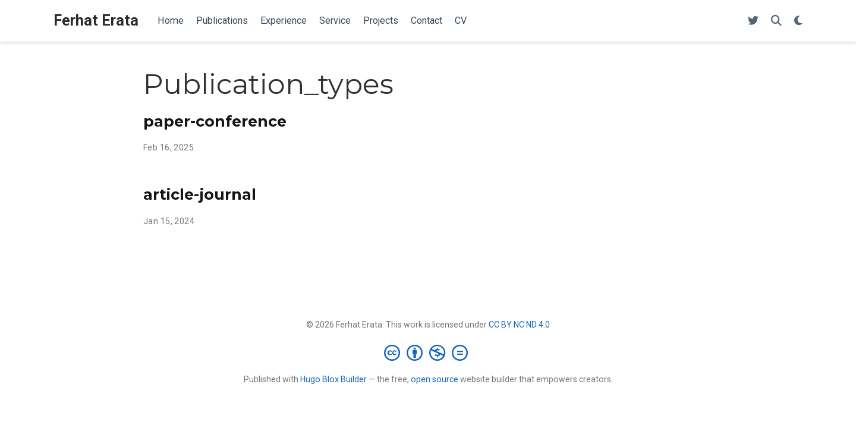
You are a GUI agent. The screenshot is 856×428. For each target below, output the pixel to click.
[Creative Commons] (428, 352)
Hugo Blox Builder (333, 379)
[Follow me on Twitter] (753, 21)
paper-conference (215, 121)
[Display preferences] (798, 21)
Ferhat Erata (96, 20)
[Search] (776, 21)
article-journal (199, 194)
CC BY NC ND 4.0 (519, 324)
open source (434, 379)
